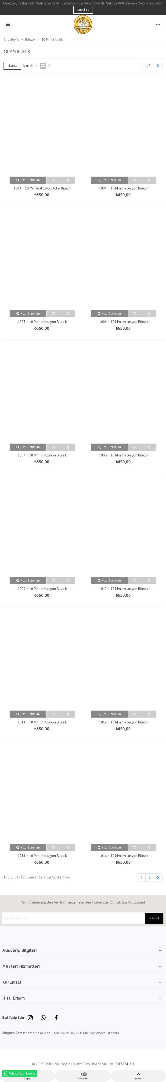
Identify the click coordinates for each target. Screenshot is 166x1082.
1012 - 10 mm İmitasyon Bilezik (123, 722)
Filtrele (12, 65)
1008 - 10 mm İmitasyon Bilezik (123, 455)
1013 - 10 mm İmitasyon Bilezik (42, 856)
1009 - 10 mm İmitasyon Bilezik (42, 589)
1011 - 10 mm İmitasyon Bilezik (42, 722)
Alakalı (30, 66)
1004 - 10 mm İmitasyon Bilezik (123, 188)
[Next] (157, 66)
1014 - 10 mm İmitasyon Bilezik (123, 856)
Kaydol (154, 918)
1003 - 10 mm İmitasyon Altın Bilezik (42, 188)
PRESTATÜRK (124, 1064)
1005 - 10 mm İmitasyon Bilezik (42, 322)
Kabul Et (83, 9)
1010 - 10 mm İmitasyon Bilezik (123, 589)
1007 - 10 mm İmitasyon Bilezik (42, 455)
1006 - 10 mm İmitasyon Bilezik (123, 322)
